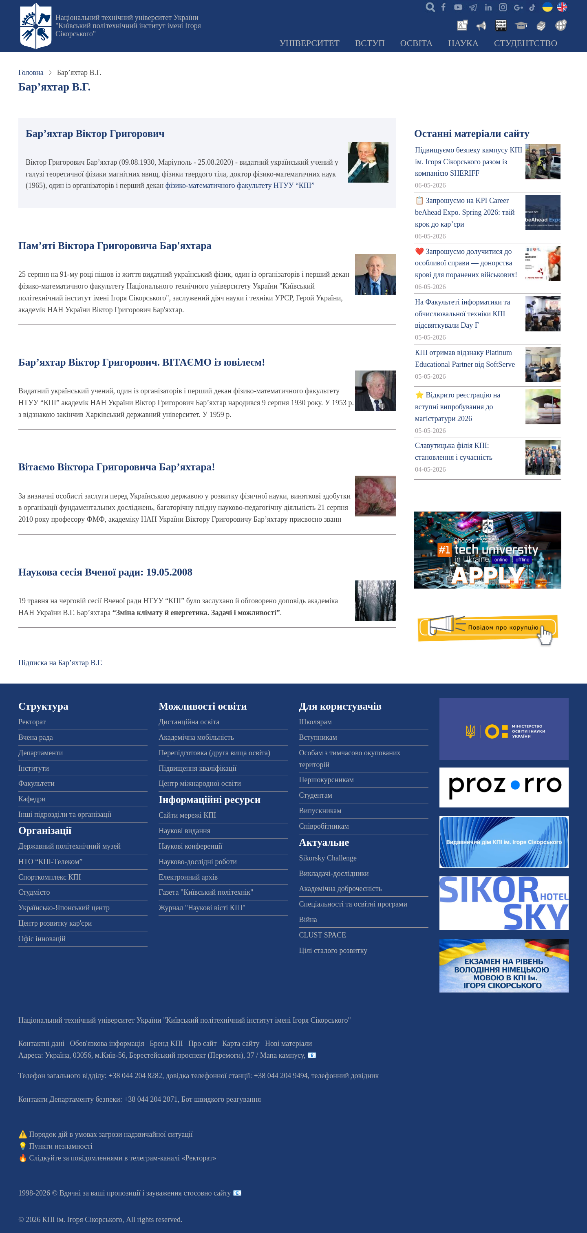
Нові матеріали (288, 1043)
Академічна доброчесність (340, 888)
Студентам (316, 795)
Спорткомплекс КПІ (49, 877)
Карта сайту (241, 1043)
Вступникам (318, 737)
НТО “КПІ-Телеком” (50, 862)
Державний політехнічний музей (69, 846)
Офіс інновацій (42, 939)
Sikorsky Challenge (328, 858)
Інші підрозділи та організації (64, 814)
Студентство (525, 43)
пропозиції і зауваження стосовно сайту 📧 (174, 1193)
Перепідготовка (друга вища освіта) (214, 753)
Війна (308, 919)
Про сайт (202, 1043)
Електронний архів (188, 877)
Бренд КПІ (166, 1043)
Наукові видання (184, 831)
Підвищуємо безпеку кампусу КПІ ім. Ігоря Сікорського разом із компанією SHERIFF (468, 162)
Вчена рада (35, 737)
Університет (309, 43)
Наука (463, 43)
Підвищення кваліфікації (197, 768)
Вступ (370, 43)
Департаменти (40, 753)
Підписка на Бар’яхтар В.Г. (60, 663)
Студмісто (34, 892)
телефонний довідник (345, 1076)
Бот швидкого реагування (221, 1099)
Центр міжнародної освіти (200, 783)
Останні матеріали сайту (472, 133)
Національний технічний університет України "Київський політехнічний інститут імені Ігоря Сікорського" (128, 25)
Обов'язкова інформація (107, 1043)
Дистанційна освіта (189, 722)
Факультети (36, 783)
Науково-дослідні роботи (198, 862)
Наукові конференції (190, 846)
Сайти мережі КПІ (187, 815)
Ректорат (32, 722)
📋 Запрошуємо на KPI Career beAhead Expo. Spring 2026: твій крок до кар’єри (464, 212)
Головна (31, 72)
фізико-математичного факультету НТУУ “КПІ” (240, 185)
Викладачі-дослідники (334, 873)
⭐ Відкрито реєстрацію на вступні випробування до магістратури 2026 (457, 407)
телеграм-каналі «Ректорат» (173, 1158)
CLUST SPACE (322, 935)
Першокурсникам (326, 780)
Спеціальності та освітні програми (353, 904)
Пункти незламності (61, 1146)
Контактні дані (41, 1043)
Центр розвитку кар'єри (55, 923)
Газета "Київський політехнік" (206, 892)
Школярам (315, 722)
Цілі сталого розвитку (333, 950)
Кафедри (32, 799)
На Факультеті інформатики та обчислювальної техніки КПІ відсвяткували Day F (462, 314)
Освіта (416, 43)
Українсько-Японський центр (64, 908)
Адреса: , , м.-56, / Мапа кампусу (161, 1055)
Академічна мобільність (196, 737)
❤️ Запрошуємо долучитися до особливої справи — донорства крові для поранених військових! (466, 263)
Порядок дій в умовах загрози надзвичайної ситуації (111, 1134)
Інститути (33, 768)
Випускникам (320, 811)
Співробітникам (324, 826)
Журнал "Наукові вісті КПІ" (202, 908)
